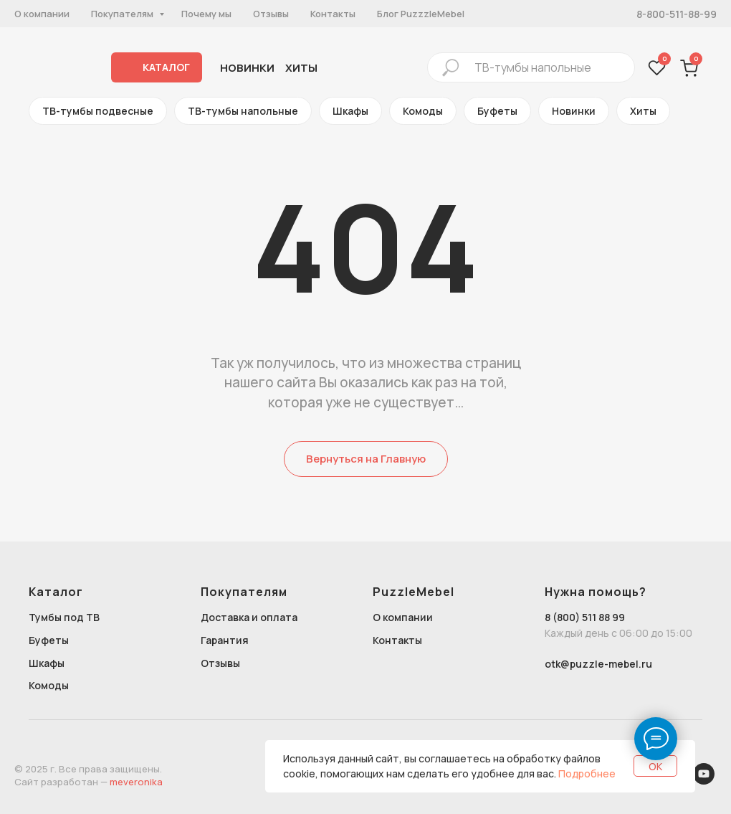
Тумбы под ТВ (64, 617)
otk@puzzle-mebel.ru (598, 664)
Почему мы (206, 13)
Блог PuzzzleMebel (420, 13)
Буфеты (497, 111)
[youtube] (704, 781)
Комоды (423, 111)
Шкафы (350, 111)
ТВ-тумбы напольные (243, 111)
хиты (301, 67)
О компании (42, 13)
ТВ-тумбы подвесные (97, 111)
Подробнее (587, 773)
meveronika (136, 781)
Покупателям (123, 13)
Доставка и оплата (249, 617)
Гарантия (225, 640)
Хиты (643, 111)
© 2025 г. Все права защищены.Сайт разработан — (88, 775)
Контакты (332, 13)
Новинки (247, 67)
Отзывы (271, 13)
